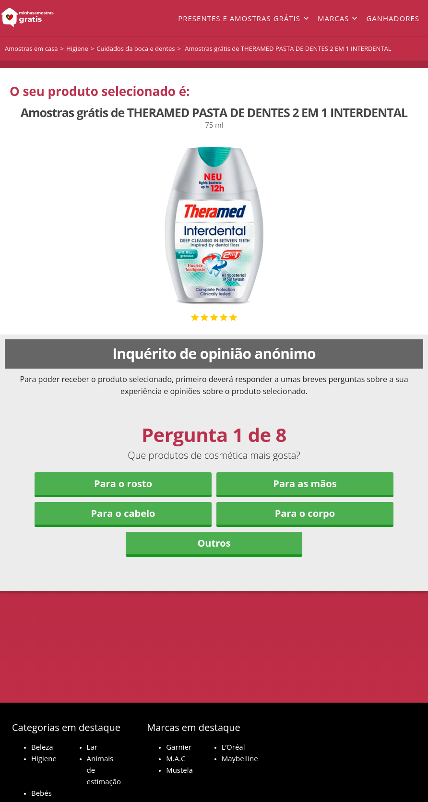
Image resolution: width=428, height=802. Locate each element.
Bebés (41, 793)
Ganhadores (392, 18)
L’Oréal (233, 747)
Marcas (333, 18)
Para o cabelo (123, 513)
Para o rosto (123, 483)
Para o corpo (305, 513)
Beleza (42, 747)
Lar (92, 747)
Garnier (178, 747)
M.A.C (175, 758)
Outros (213, 543)
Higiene (44, 758)
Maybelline (240, 758)
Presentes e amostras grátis (239, 18)
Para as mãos (304, 483)
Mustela (179, 770)
